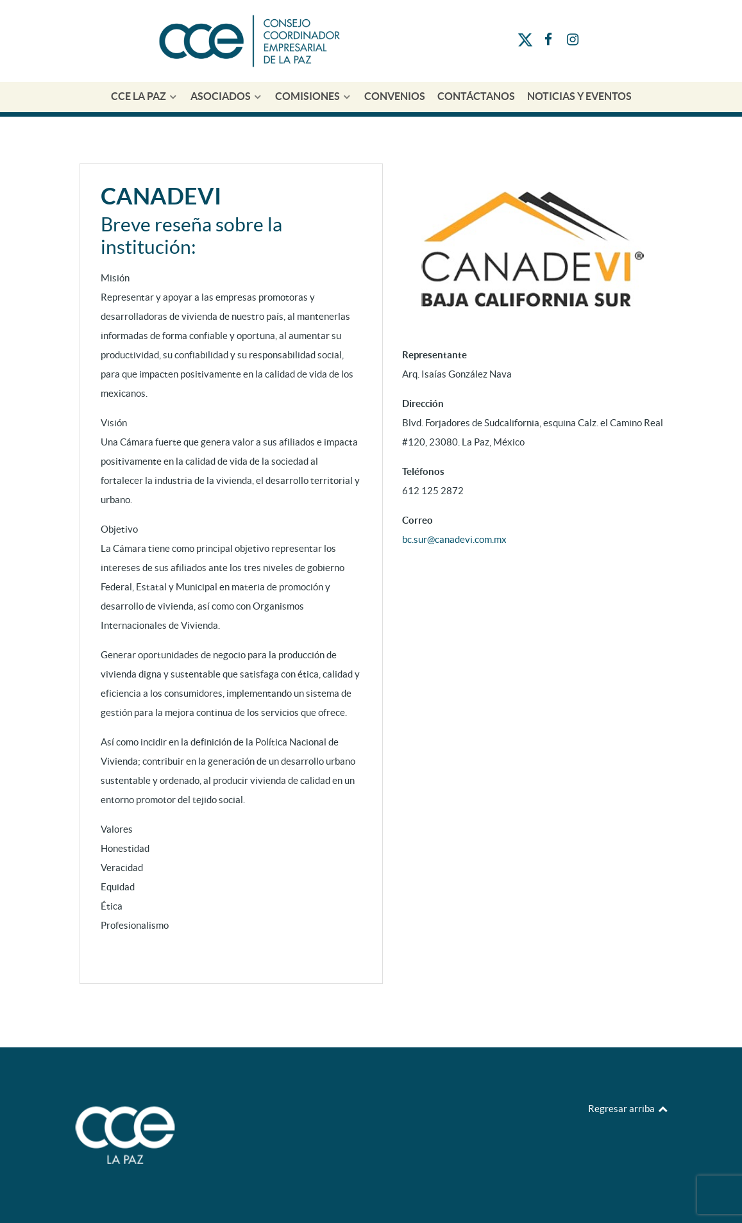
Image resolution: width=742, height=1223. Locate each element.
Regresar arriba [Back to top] (628, 1108)
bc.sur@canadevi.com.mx (454, 539)
